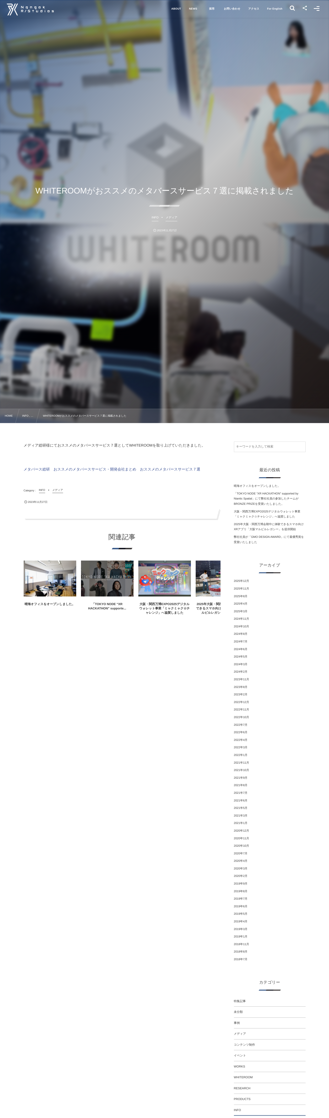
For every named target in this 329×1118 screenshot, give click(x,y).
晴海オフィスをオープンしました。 (257, 486)
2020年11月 (241, 838)
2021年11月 (241, 762)
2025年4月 (241, 603)
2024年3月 (241, 664)
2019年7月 (241, 898)
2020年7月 (241, 853)
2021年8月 (241, 785)
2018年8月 (241, 951)
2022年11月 (241, 709)
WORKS (239, 1066)
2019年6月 (241, 906)
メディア (240, 1033)
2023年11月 (241, 679)
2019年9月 (241, 883)
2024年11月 (241, 618)
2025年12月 (241, 581)
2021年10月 (241, 770)
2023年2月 (241, 694)
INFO (237, 1110)
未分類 (238, 1012)
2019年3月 (241, 929)
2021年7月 (241, 793)
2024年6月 (241, 649)
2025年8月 (241, 596)
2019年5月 (241, 913)
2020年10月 (241, 845)
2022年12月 (241, 702)
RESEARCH (242, 1088)
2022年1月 (241, 755)
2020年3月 (241, 868)
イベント (240, 1055)
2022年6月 (241, 732)
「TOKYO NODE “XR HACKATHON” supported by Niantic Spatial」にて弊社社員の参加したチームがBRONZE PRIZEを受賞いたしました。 (266, 498)
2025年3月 (241, 611)
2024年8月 (241, 634)
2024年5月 (241, 656)
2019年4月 (241, 921)
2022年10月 (241, 717)
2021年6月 (241, 800)
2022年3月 (241, 747)
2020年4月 (241, 861)
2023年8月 (241, 687)
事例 (237, 1023)
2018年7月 (241, 959)
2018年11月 (241, 944)
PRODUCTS (242, 1099)
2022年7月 (241, 724)
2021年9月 (241, 777)
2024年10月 (241, 626)
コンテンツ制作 (244, 1044)
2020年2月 (241, 876)
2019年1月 (241, 936)
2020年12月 (241, 830)
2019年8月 (241, 891)
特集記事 (240, 1001)
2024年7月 (241, 641)
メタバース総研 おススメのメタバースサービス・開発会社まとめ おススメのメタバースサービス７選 (112, 469)
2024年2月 (241, 671)
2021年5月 (241, 808)
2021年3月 (241, 815)
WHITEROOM (243, 1077)
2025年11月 (241, 588)
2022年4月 (241, 740)
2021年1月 (241, 823)
